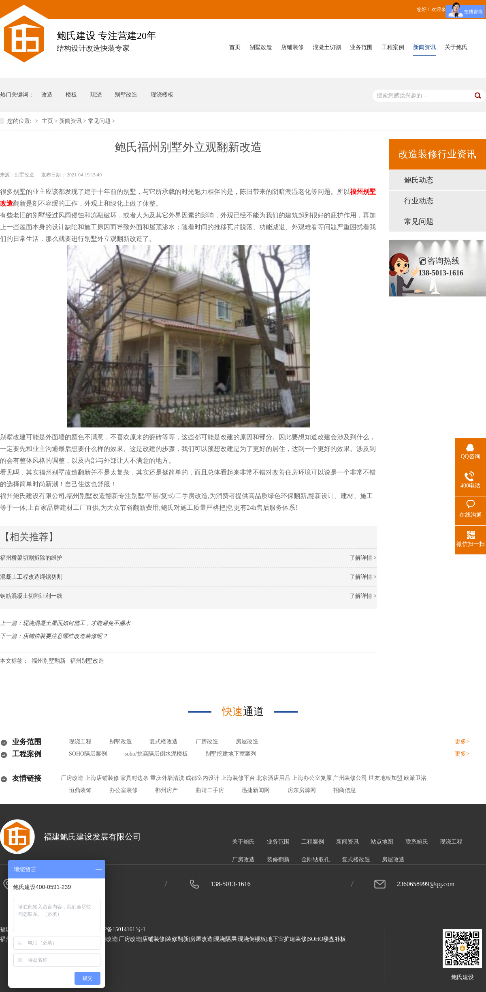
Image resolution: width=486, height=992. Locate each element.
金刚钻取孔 (315, 860)
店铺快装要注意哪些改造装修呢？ (65, 636)
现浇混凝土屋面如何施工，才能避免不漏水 (76, 623)
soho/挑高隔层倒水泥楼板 (156, 754)
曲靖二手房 (210, 790)
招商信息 (344, 790)
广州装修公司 (350, 778)
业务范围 (361, 47)
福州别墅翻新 (49, 661)
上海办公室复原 (312, 778)
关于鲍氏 (456, 47)
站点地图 (382, 842)
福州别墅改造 (87, 661)
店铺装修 (292, 47)
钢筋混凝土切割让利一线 (31, 596)
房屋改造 (247, 742)
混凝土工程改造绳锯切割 (31, 577)
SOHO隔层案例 (88, 754)
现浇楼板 (162, 95)
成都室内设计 (202, 778)
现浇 (96, 95)
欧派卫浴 (415, 778)
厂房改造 (207, 742)
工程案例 (393, 47)
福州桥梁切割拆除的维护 (31, 558)
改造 (47, 95)
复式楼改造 (163, 742)
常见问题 (99, 121)
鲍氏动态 (418, 180)
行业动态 (418, 201)
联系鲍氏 (416, 842)
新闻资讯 (424, 47)
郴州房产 (166, 790)
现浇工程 (80, 742)
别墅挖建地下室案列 (230, 754)
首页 (235, 47)
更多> (462, 742)
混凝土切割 (327, 47)
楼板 (71, 95)
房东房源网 (302, 790)
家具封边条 (134, 778)
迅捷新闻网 (255, 790)
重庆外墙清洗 (167, 778)
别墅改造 (260, 47)
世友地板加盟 (386, 778)
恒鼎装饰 (80, 790)
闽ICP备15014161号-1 (118, 929)
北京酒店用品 (273, 778)
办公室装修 (123, 790)
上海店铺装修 (102, 778)
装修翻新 (278, 860)
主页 (47, 121)
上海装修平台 (238, 778)
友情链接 (26, 778)
